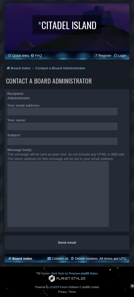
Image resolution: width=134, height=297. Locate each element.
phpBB (53, 287)
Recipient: (15, 94)
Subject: (14, 135)
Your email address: (23, 105)
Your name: (16, 120)
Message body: (19, 150)
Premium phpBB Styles (83, 273)
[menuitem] (36, 55)
